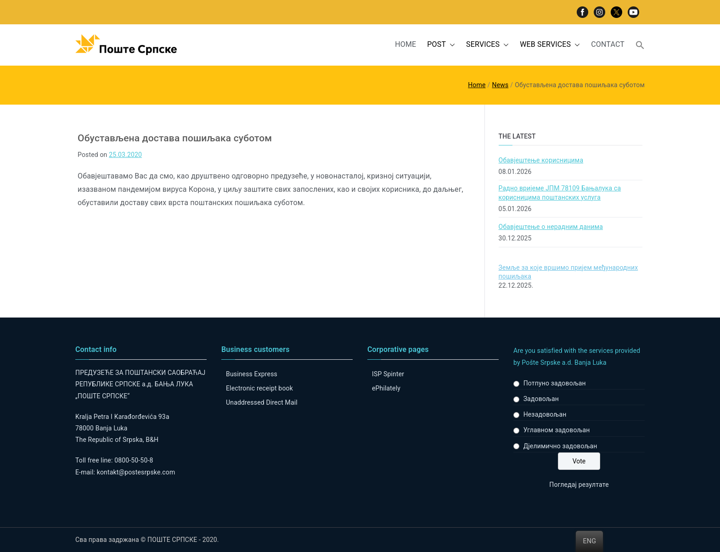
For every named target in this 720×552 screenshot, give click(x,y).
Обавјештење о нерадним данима (551, 226)
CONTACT (607, 44)
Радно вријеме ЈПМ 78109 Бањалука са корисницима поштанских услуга (560, 192)
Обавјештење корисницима (541, 160)
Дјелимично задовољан (560, 446)
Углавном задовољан (556, 430)
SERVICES (487, 44)
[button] (450, 44)
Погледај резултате (578, 484)
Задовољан (541, 398)
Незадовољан (545, 414)
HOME (405, 44)
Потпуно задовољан (554, 383)
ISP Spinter (388, 374)
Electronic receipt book (259, 388)
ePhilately (386, 388)
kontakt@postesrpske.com (136, 472)
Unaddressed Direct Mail (262, 402)
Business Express (251, 374)
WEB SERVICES (550, 44)
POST (441, 44)
